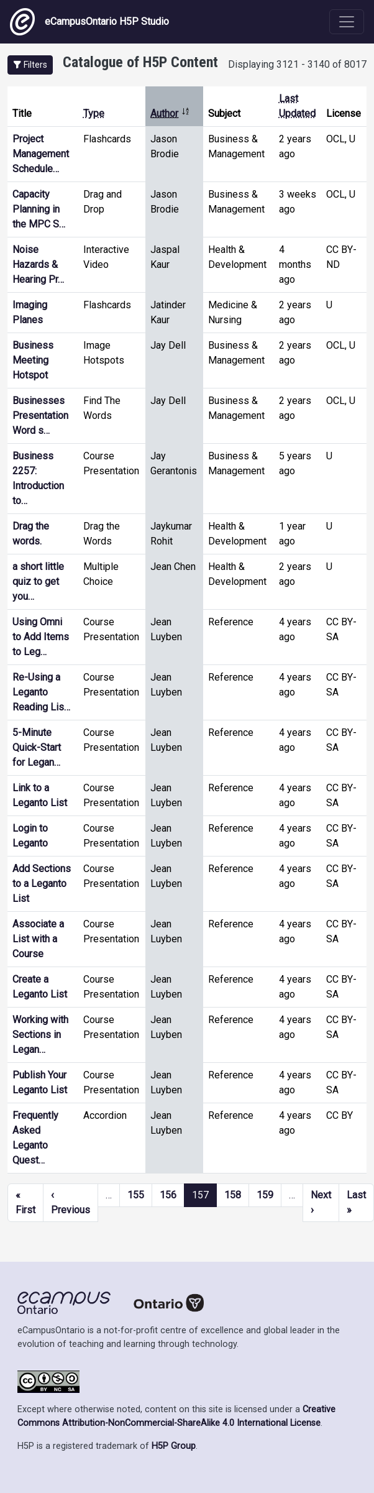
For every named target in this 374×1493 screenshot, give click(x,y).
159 (265, 1195)
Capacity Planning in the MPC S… (38, 209)
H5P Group (174, 1446)
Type (93, 113)
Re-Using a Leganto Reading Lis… (41, 692)
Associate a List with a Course (38, 939)
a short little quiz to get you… (38, 581)
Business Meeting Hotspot (32, 360)
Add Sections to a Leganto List (41, 883)
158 (232, 1195)
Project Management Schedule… (40, 154)
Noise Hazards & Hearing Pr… (38, 264)
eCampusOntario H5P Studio (89, 21)
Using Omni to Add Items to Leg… (40, 637)
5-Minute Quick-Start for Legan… (36, 747)
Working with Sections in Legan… (40, 1034)
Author (170, 113)
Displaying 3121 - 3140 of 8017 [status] (297, 64)
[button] (30, 65)
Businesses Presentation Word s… (40, 415)
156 (168, 1195)
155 (135, 1195)
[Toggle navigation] (346, 21)
